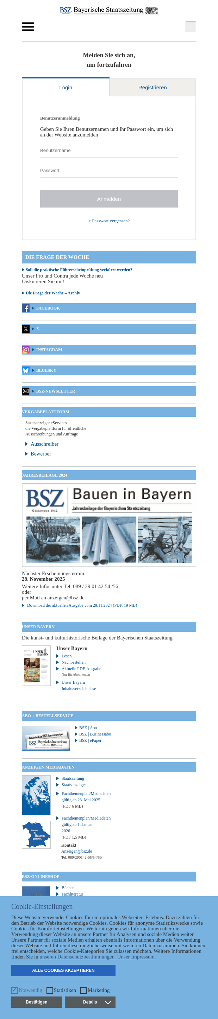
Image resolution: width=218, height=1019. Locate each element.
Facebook (48, 308)
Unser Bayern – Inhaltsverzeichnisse (79, 685)
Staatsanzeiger (74, 784)
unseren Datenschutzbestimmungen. (77, 957)
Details (97, 1002)
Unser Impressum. (136, 957)
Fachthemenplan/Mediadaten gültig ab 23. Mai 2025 (82, 800)
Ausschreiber (44, 444)
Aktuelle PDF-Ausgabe (81, 668)
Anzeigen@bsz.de (76, 851)
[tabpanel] (109, 168)
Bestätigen (36, 1002)
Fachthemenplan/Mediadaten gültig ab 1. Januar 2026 (82, 828)
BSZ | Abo (88, 727)
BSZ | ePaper (90, 740)
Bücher (68, 887)
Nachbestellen (74, 662)
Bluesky (46, 370)
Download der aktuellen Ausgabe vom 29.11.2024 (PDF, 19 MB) (82, 605)
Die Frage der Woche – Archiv (53, 293)
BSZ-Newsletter (55, 391)
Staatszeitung (73, 778)
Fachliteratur (72, 894)
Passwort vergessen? (111, 220)
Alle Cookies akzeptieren (63, 970)
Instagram (49, 349)
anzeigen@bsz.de (66, 597)
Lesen (67, 656)
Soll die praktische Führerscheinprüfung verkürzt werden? (79, 269)
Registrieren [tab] (152, 87)
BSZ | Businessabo (95, 734)
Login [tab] (65, 87)
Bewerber (41, 454)
